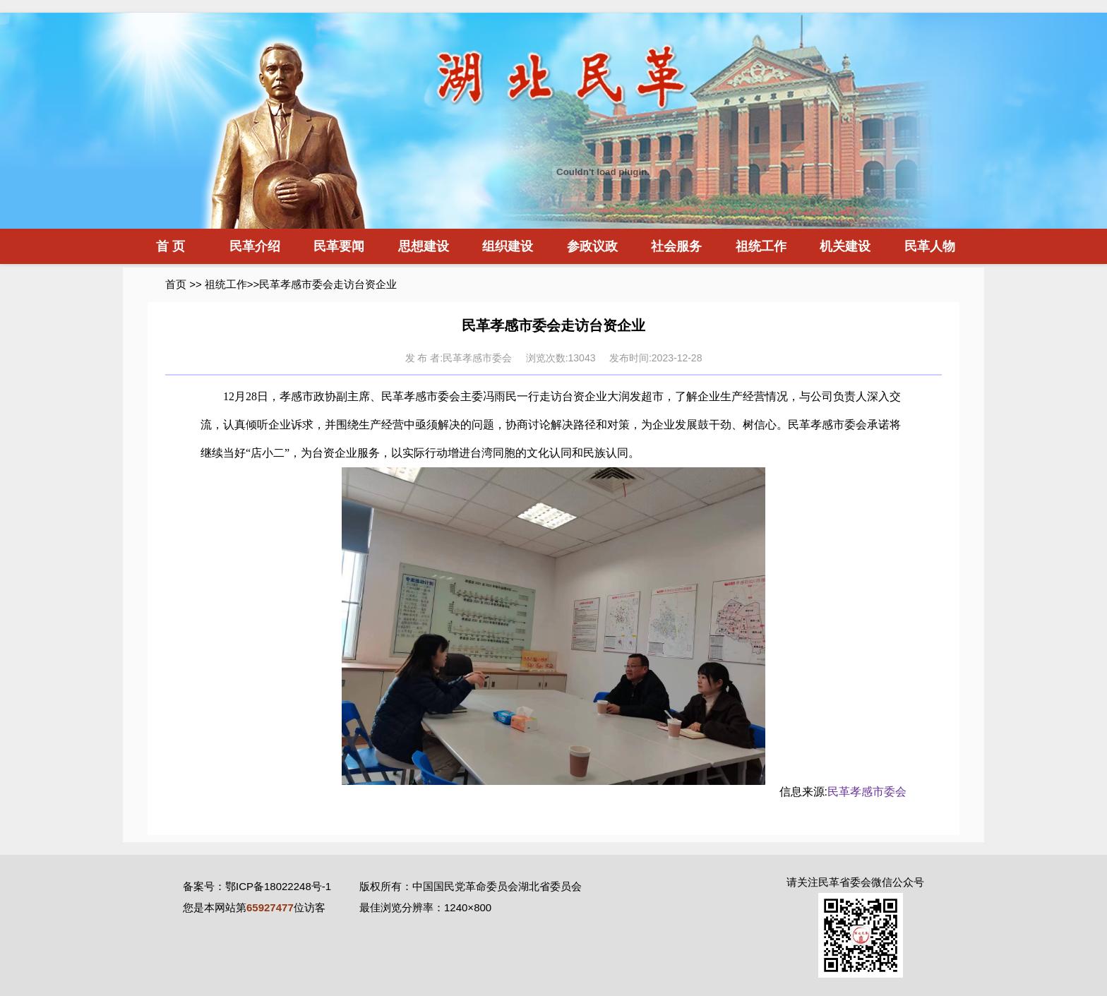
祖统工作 (761, 246)
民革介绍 (254, 246)
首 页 (170, 246)
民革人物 (929, 246)
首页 (175, 284)
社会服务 (676, 246)
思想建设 (423, 246)
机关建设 (845, 246)
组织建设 (507, 246)
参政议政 (592, 246)
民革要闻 (338, 246)
